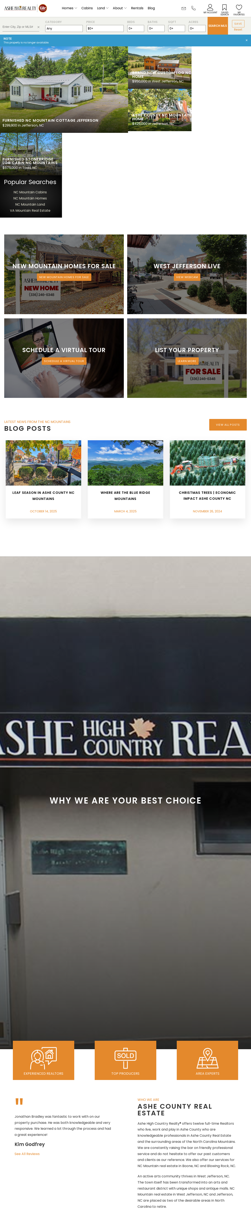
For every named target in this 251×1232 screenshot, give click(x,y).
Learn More (187, 275)
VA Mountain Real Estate (221, 124)
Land (101, 8)
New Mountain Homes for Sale (64, 191)
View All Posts (228, 338)
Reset (238, 29)
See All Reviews (27, 1067)
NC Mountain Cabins (221, 105)
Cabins (87, 8)
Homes (67, 8)
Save (238, 24)
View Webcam (187, 191)
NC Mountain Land (221, 118)
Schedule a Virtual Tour (64, 275)
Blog (151, 8)
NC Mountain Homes (221, 111)
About (118, 8)
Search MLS (217, 26)
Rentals (137, 8)
